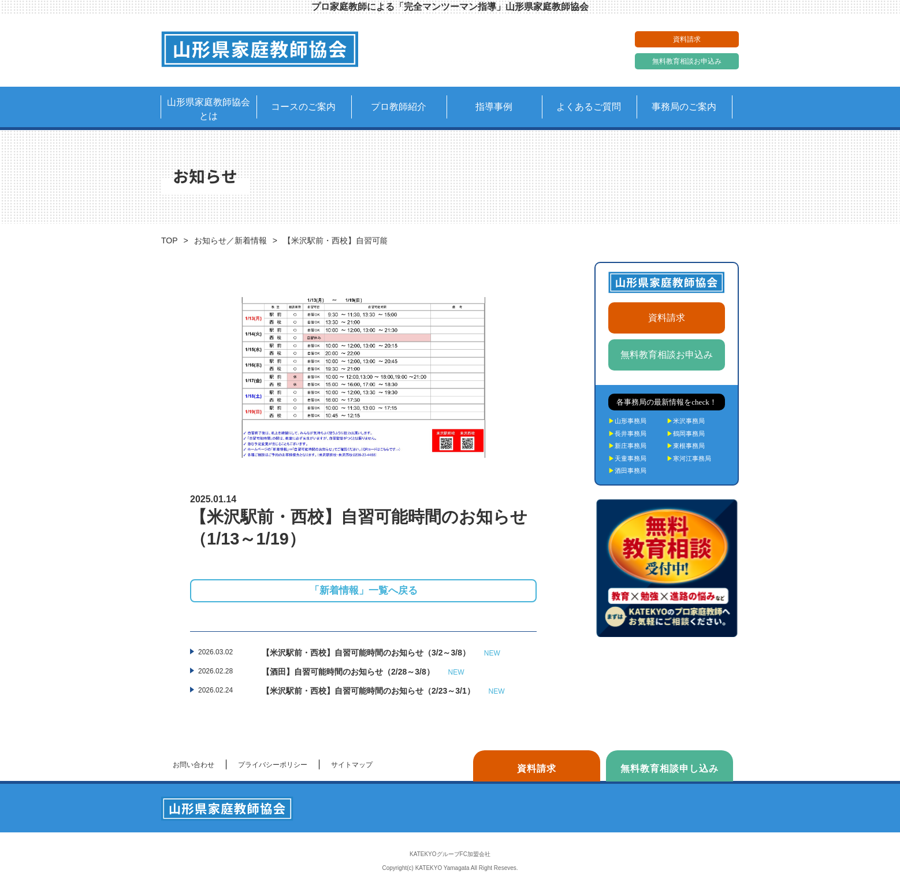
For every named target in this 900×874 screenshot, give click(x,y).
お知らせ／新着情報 (230, 240)
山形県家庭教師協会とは (208, 109)
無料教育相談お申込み (687, 61)
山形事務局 (627, 420)
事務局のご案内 (684, 107)
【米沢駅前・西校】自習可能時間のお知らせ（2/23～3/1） (383, 691)
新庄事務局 (627, 445)
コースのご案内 (303, 107)
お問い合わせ (193, 765)
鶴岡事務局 (686, 433)
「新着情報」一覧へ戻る (364, 590)
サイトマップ (352, 765)
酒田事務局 (627, 470)
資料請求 (687, 39)
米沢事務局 (686, 420)
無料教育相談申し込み (669, 768)
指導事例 (493, 107)
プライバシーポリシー (272, 765)
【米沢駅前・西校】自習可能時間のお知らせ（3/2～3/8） (381, 653)
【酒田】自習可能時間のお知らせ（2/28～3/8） (363, 672)
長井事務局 (627, 433)
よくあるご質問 (588, 107)
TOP (169, 240)
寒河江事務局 (689, 458)
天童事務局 (627, 458)
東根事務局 (686, 445)
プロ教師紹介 (398, 107)
